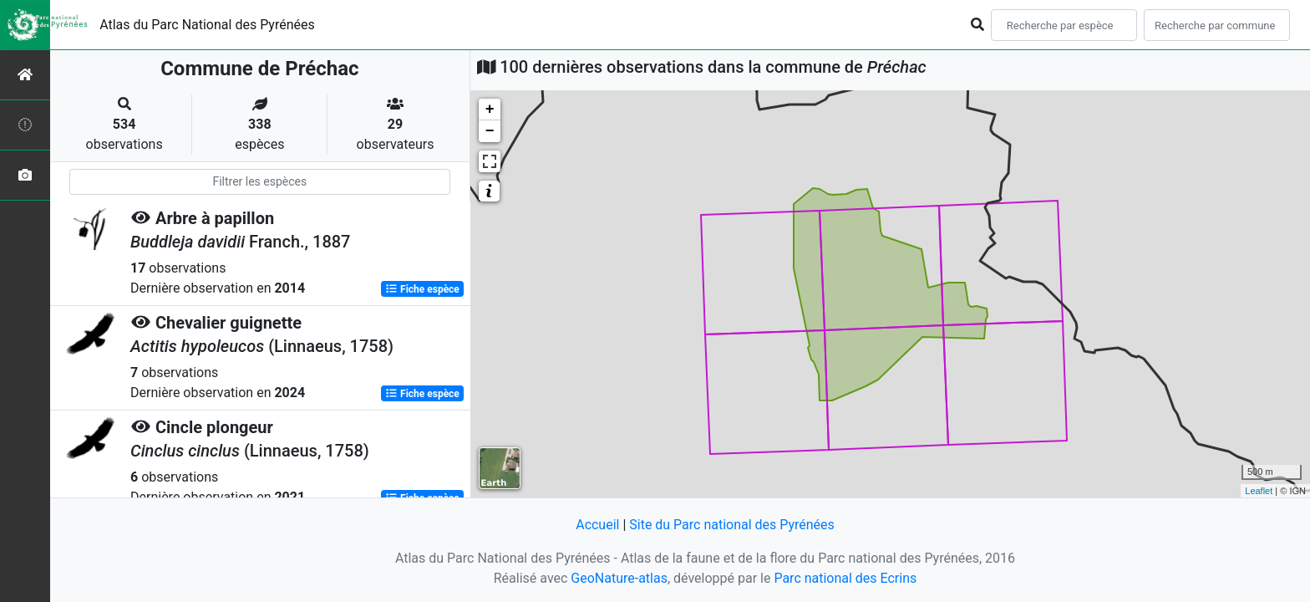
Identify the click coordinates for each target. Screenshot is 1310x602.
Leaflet (1258, 491)
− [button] (490, 131)
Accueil (597, 525)
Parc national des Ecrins (845, 578)
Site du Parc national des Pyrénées (732, 525)
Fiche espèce (422, 289)
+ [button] (490, 109)
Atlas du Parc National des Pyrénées (207, 25)
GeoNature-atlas (619, 578)
